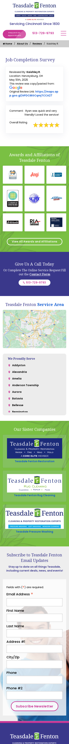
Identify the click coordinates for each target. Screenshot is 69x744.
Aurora (17, 392)
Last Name (15, 626)
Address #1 (15, 641)
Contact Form (39, 274)
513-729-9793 (43, 33)
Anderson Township (25, 385)
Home (7, 43)
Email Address (19, 594)
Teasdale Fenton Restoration (34, 461)
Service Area (50, 304)
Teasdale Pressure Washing (34, 531)
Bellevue (17, 405)
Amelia (17, 378)
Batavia (17, 398)
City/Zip (13, 657)
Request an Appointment (17, 34)
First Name (15, 610)
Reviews (37, 43)
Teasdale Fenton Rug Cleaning (34, 495)
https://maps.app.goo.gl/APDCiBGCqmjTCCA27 (33, 93)
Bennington (20, 412)
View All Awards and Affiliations (34, 241)
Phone (11, 672)
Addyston (18, 365)
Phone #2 (14, 688)
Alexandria (19, 372)
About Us (22, 43)
